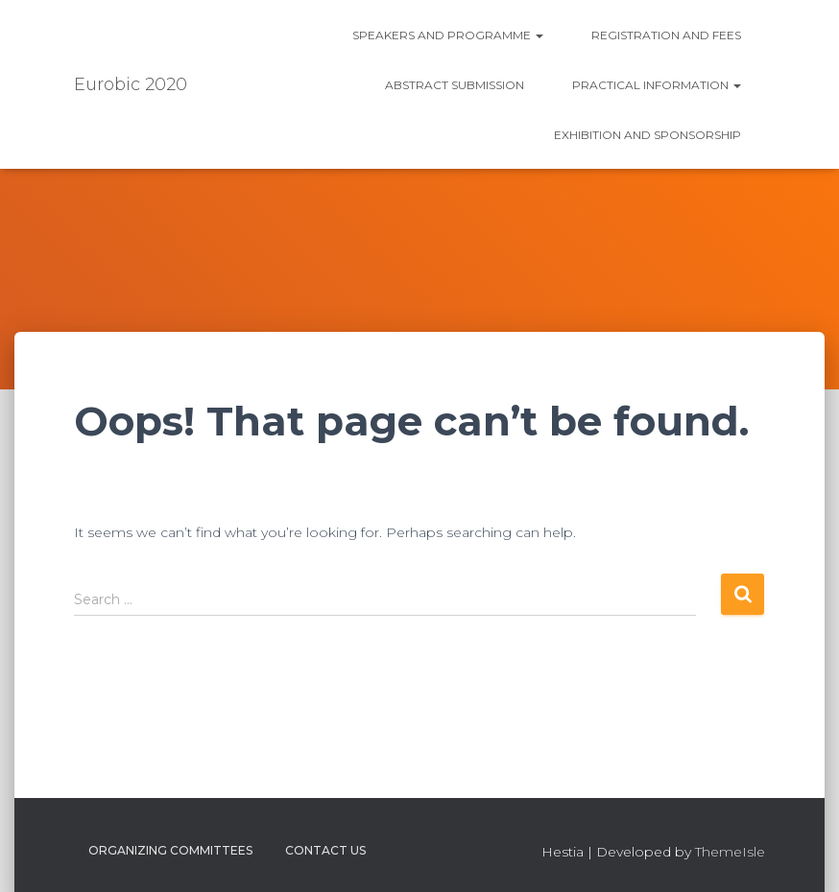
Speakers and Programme (447, 35)
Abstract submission (454, 85)
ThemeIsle (730, 851)
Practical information (656, 85)
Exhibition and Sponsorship (647, 135)
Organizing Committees (170, 850)
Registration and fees (666, 35)
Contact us (325, 850)
